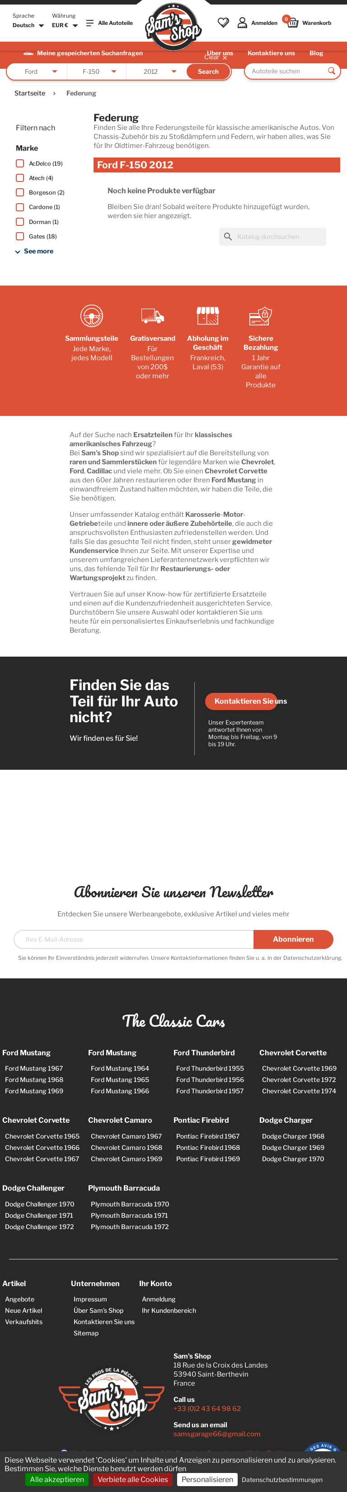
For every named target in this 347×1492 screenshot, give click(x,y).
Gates (43, 236)
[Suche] (272, 237)
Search (208, 71)
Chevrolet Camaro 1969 (126, 1159)
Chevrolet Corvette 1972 (299, 1079)
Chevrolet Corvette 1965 (42, 1136)
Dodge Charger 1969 (293, 1147)
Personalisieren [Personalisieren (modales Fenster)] (207, 1479)
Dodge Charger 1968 (293, 1136)
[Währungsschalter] (66, 25)
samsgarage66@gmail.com (217, 1434)
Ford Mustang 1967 (34, 1068)
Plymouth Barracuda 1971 (129, 1215)
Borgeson (47, 192)
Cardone (44, 207)
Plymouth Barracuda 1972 (130, 1226)
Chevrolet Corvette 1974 (299, 1091)
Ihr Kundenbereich (169, 1310)
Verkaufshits (23, 1321)
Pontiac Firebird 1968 (208, 1147)
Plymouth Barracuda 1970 (130, 1204)
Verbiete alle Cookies (133, 1479)
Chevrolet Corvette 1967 (42, 1159)
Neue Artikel (23, 1310)
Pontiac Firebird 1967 (207, 1136)
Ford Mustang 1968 (34, 1079)
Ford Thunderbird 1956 (210, 1079)
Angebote (19, 1299)
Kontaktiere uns (271, 53)
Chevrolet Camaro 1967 (126, 1136)
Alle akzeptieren (57, 1479)
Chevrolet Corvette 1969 (299, 1068)
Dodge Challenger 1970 (40, 1204)
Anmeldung (159, 1299)
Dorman (44, 222)
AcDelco (46, 163)
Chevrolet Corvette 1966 (42, 1147)
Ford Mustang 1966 (120, 1091)
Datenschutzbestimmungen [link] (282, 1479)
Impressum (90, 1299)
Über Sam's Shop (98, 1310)
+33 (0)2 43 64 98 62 (207, 1409)
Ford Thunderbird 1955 (210, 1068)
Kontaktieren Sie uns (246, 701)
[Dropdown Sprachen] (30, 25)
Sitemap (86, 1333)
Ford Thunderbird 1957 (210, 1091)
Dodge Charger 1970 (293, 1159)
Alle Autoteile (109, 23)
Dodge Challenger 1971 (39, 1215)
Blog (316, 53)
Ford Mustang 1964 (120, 1068)
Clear (216, 57)
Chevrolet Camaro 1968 (126, 1147)
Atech (41, 178)
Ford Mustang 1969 (34, 1091)
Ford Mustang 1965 (120, 1079)
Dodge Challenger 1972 (39, 1226)
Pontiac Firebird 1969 (208, 1159)
